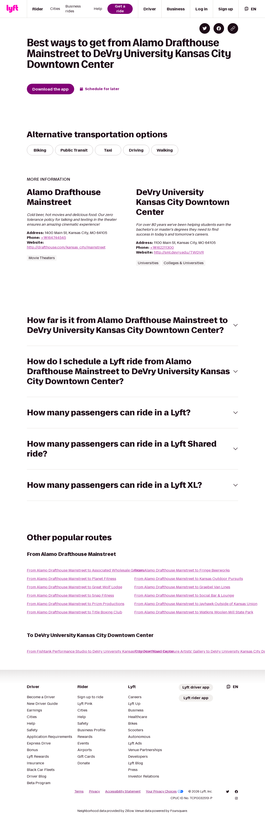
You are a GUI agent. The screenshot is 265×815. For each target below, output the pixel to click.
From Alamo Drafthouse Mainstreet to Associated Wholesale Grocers (85, 570)
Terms (79, 791)
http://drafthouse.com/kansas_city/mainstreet (66, 247)
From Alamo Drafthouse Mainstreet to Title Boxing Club (74, 612)
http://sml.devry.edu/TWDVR (179, 252)
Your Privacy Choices (164, 791)
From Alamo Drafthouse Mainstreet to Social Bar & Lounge (184, 595)
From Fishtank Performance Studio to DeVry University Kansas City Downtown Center (100, 651)
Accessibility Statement (123, 791)
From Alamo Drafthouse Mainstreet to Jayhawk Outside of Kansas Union (195, 603)
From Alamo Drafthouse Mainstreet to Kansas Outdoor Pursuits (188, 578)
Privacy (94, 791)
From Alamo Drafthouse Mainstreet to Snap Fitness (70, 595)
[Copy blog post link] (233, 28)
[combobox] (250, 9)
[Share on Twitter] (204, 28)
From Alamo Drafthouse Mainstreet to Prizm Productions (75, 603)
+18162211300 (162, 247)
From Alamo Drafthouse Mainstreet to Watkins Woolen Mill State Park (193, 612)
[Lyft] (12, 9)
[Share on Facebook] (218, 28)
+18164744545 (53, 237)
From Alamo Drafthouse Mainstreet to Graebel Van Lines (182, 587)
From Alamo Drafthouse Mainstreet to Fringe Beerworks (182, 570)
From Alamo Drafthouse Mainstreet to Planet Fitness (71, 578)
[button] (132, 325)
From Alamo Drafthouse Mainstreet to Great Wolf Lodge (74, 587)
